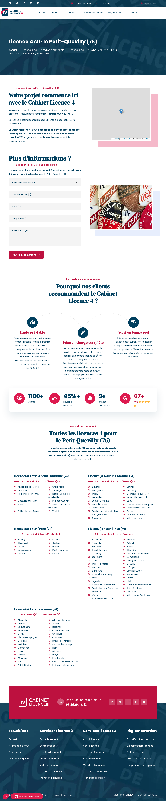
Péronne (22, 658)
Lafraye (131, 567)
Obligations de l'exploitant (142, 765)
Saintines (96, 591)
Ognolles (96, 581)
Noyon (130, 577)
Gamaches (23, 647)
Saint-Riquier (24, 665)
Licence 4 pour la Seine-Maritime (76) (91, 50)
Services (56, 12)
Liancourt (97, 570)
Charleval (23, 543)
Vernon (21, 553)
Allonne (131, 539)
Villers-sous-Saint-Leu (138, 595)
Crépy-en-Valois (135, 560)
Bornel (130, 546)
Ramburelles (59, 658)
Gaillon (56, 543)
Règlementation (115, 12)
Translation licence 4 (95, 771)
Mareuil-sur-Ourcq (102, 574)
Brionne (56, 539)
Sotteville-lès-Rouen (28, 511)
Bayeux (96, 486)
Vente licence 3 (49, 746)
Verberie (96, 595)
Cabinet (43, 12)
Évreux (55, 553)
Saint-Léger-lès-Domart (65, 661)
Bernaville (23, 630)
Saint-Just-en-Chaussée (105, 588)
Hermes (96, 567)
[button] (121, 111)
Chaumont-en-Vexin (138, 553)
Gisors (21, 546)
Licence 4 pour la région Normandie (43, 50)
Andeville (97, 543)
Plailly (130, 581)
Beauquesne (24, 626)
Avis (136, 401)
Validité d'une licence (139, 758)
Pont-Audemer (60, 550)
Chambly (131, 550)
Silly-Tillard (132, 591)
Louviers (56, 546)
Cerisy (21, 633)
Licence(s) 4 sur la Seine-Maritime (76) (41, 476)
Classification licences (140, 746)
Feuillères (23, 644)
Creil (94, 560)
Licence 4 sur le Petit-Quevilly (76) (29, 53)
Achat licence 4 (92, 739)
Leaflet (115, 139)
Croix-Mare (58, 486)
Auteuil (130, 543)
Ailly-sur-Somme (61, 620)
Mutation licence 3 (50, 765)
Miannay (56, 651)
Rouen (21, 504)
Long (20, 651)
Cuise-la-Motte (100, 563)
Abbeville (22, 620)
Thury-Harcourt (100, 514)
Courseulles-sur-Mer (138, 493)
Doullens (22, 640)
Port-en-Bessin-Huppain (140, 504)
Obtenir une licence (138, 752)
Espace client (150, 3)
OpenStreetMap (127, 139)
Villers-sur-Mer (135, 518)
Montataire (132, 574)
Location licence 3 (50, 752)
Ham (54, 647)
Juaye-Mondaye (100, 500)
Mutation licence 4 (94, 765)
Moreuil (21, 654)
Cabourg (131, 490)
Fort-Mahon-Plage (62, 644)
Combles (57, 637)
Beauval (56, 626)
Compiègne (133, 556)
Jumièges (57, 490)
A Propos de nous (19, 746)
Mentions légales (19, 758)
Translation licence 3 (52, 771)
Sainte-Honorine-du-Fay (105, 511)
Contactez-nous (82, 3)
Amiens (21, 623)
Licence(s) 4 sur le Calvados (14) (111, 476)
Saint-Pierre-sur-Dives (139, 507)
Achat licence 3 (49, 739)
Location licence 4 (93, 752)
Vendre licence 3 (49, 758)
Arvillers (56, 623)
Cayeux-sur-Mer (61, 630)
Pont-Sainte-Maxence (104, 584)
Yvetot (55, 511)
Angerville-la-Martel (28, 486)
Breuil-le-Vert (99, 550)
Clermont (97, 556)
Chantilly (96, 553)
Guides (134, 12)
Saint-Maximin (134, 588)
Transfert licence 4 (94, 778)
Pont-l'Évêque (99, 504)
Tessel (130, 511)
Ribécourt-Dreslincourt (139, 584)
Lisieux (130, 500)
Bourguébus (98, 490)
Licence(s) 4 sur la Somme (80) (36, 609)
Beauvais (96, 546)
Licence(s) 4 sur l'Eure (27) (33, 529)
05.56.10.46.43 (105, 3)
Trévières (97, 518)
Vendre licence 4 (93, 758)
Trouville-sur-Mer (136, 514)
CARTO (146, 139)
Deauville (97, 497)
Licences (72, 12)
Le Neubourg (24, 550)
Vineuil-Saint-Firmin (102, 598)
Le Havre (22, 490)
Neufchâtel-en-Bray (28, 493)
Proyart (56, 654)
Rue (20, 661)
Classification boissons (140, 739)
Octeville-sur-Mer (27, 500)
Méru (94, 577)
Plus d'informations (26, 254)
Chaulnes (57, 633)
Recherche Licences (93, 12)
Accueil (13, 50)
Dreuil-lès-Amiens (61, 640)
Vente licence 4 (92, 746)
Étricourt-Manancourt (64, 665)
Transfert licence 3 (51, 778)
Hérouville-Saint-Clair (138, 497)
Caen (95, 493)
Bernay (21, 539)
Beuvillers (132, 486)
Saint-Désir (98, 507)
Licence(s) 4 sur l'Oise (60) (107, 529)
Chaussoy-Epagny (27, 637)
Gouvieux (131, 563)
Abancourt (97, 539)
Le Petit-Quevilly (60, 500)
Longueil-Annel (134, 570)
